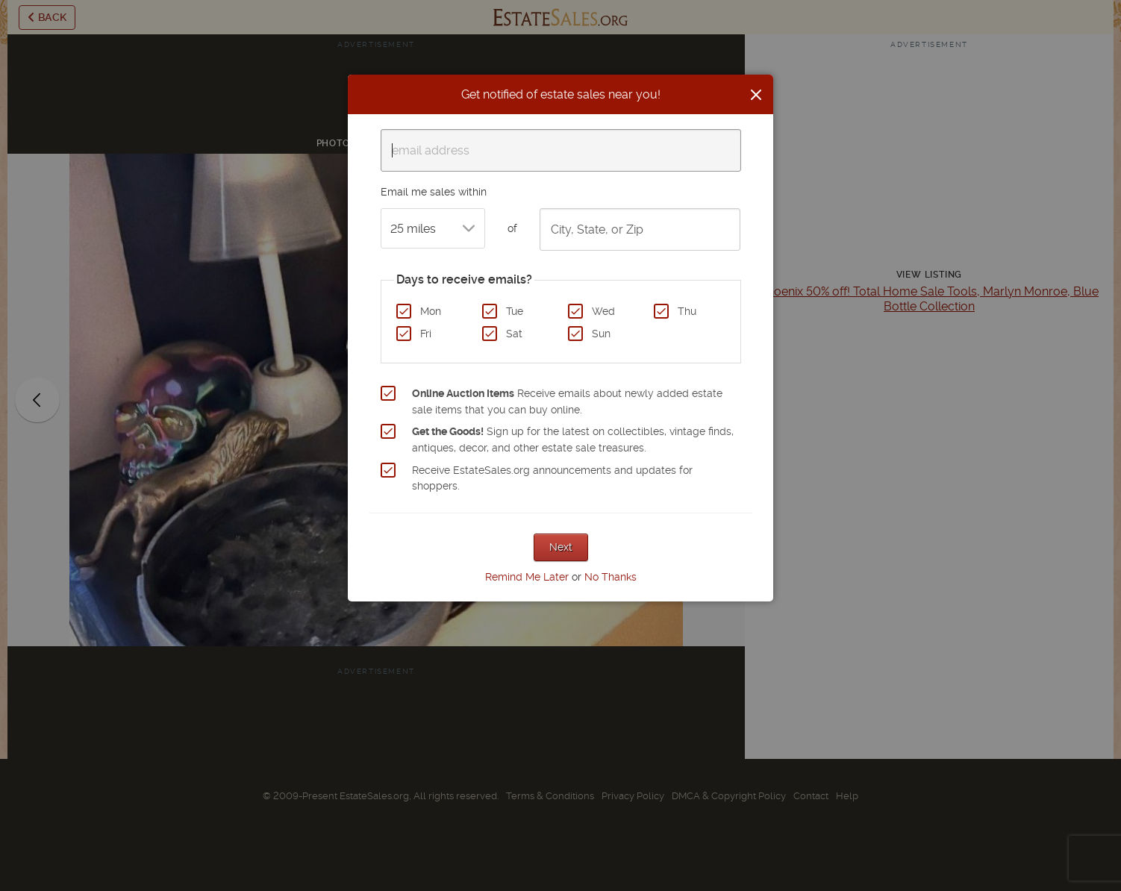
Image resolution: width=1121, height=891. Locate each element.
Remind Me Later (527, 577)
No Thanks (610, 577)
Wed (603, 311)
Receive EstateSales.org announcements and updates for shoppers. (552, 478)
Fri (425, 334)
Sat (514, 334)
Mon (430, 311)
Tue (514, 311)
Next (560, 547)
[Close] (756, 95)
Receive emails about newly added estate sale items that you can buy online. (567, 401)
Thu (687, 311)
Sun (601, 334)
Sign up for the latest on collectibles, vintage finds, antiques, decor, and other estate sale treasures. (573, 439)
